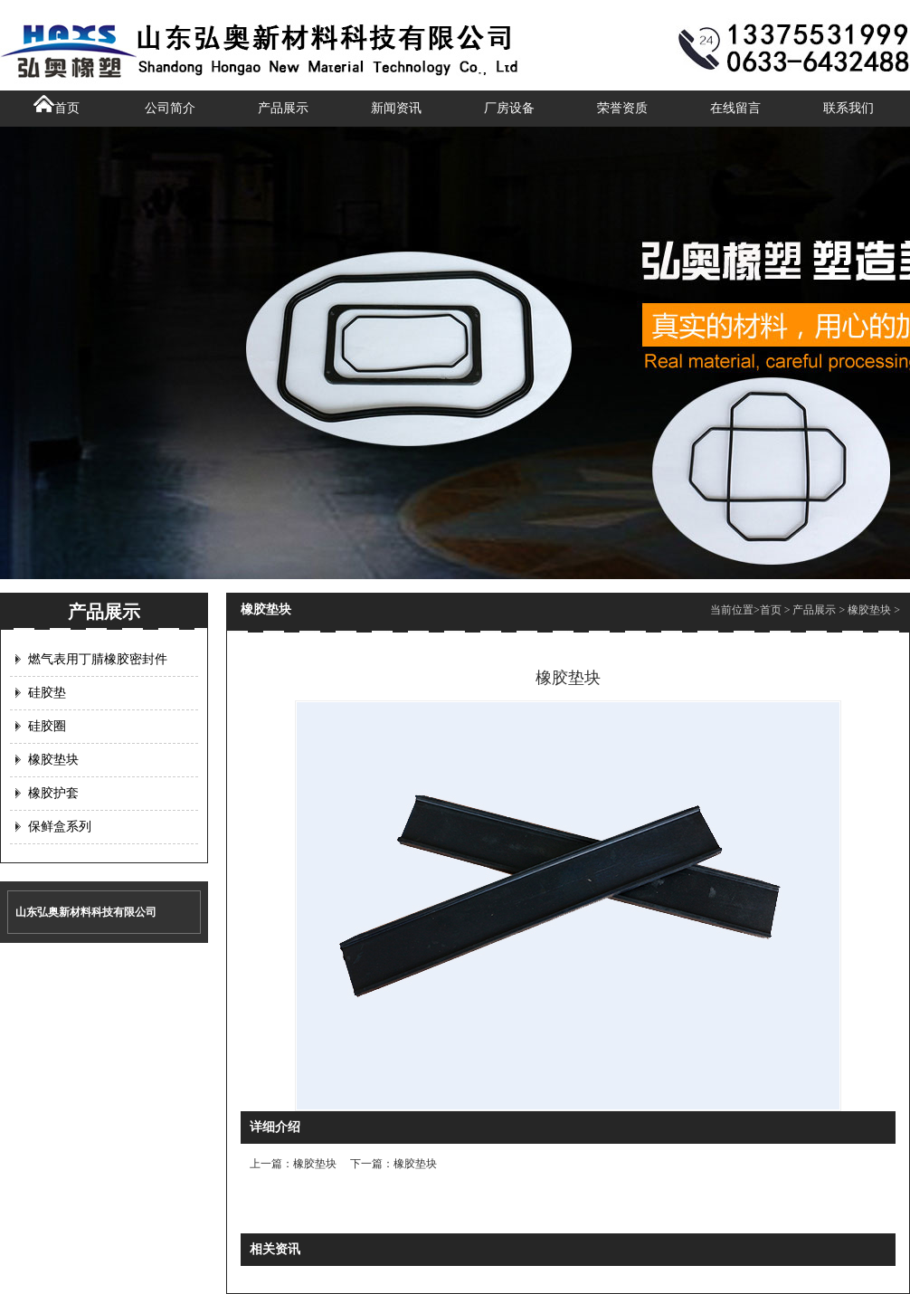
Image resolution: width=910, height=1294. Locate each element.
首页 (56, 108)
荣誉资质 (622, 108)
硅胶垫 (47, 692)
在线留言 (735, 108)
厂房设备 (509, 108)
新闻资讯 (396, 108)
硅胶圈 (47, 726)
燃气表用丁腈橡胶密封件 (97, 659)
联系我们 (848, 108)
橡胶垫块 (53, 759)
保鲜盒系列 (59, 826)
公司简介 (170, 108)
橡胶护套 (53, 793)
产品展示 (283, 108)
